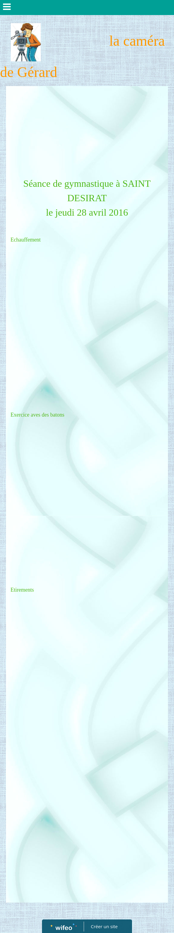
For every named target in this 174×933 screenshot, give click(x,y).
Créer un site (104, 926)
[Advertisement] (87, 131)
